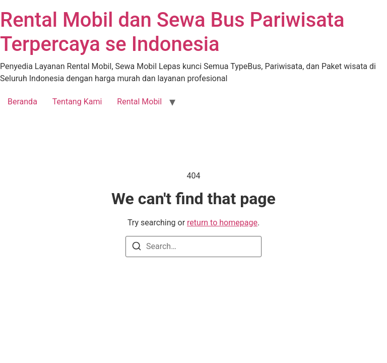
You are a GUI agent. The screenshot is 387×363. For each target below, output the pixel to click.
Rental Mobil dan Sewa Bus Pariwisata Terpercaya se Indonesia (172, 32)
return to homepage (222, 222)
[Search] (136, 248)
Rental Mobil (139, 101)
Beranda (22, 101)
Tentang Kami (77, 101)
